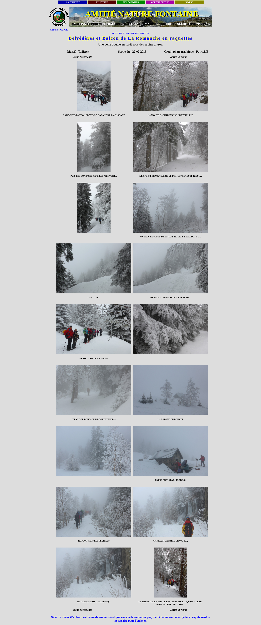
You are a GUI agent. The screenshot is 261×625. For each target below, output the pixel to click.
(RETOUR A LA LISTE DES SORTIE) (130, 33)
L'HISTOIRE (102, 2)
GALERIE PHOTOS (160, 2)
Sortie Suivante (178, 56)
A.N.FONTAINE (73, 2)
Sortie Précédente (82, 56)
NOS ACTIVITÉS (131, 2)
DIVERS (189, 2)
